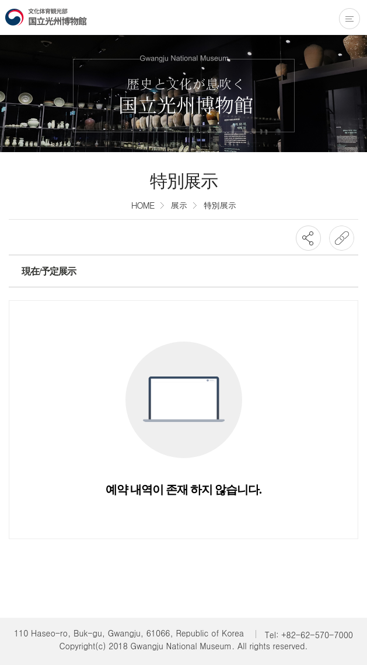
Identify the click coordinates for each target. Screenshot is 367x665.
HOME (143, 205)
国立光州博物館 (46, 17)
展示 (178, 205)
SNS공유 (308, 238)
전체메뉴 (349, 18)
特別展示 (219, 205)
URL (341, 238)
